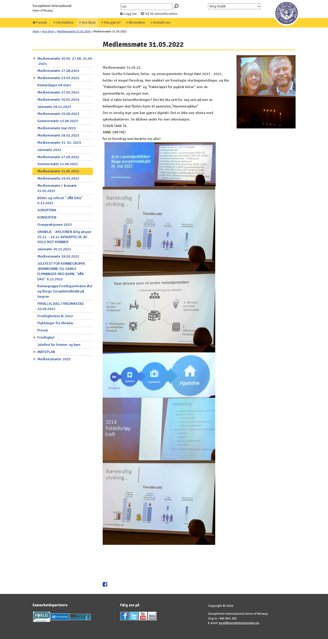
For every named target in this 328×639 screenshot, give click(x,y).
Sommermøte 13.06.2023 (57, 121)
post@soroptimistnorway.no (239, 623)
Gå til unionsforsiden (159, 13)
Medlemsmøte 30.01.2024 (58, 99)
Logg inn (128, 13)
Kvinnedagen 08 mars (54, 85)
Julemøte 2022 (49, 150)
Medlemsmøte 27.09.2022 (58, 157)
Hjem (35, 31)
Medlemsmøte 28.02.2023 (58, 135)
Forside (39, 23)
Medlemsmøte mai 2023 (56, 128)
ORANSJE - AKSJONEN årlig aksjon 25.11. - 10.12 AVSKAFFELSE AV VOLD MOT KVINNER (64, 237)
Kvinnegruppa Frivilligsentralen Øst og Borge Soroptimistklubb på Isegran (64, 291)
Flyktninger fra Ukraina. (55, 323)
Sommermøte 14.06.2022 (57, 164)
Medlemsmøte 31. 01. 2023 (59, 142)
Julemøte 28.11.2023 (54, 107)
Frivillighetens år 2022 (55, 316)
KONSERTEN (46, 217)
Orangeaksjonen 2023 (54, 224)
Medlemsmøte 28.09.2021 (58, 256)
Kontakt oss (160, 23)
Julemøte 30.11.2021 (54, 249)
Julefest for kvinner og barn (58, 344)
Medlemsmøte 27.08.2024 (58, 70)
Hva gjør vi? (111, 23)
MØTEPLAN (46, 352)
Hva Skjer (87, 23)
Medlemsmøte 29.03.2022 (58, 178)
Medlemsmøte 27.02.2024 (58, 92)
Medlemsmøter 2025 (54, 359)
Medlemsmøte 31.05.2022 (58, 171)
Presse (42, 330)
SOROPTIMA (46, 210)
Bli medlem (135, 23)
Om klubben (64, 23)
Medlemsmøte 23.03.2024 (73, 31)
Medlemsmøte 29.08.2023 (58, 114)
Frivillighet (45, 337)
